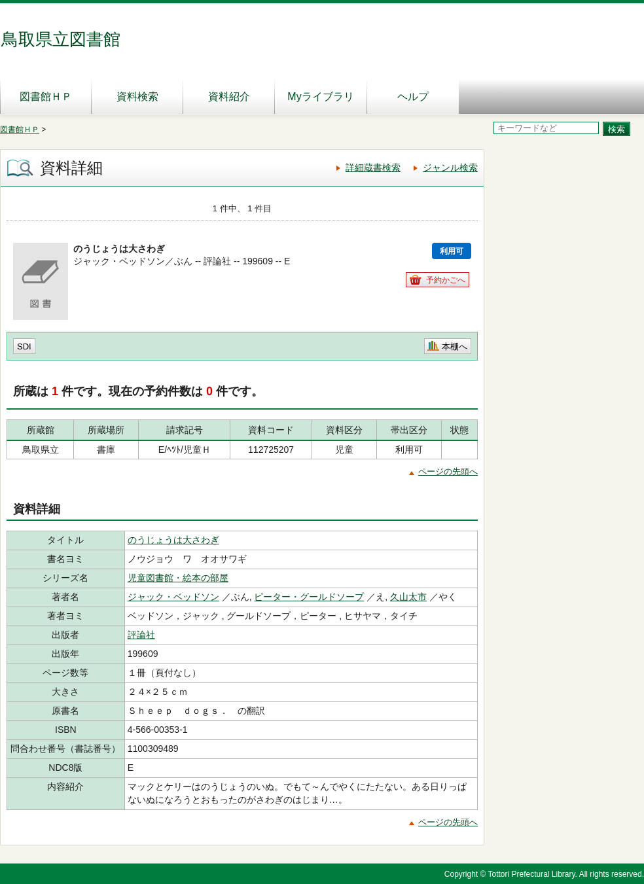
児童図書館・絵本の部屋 (178, 578)
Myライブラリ (320, 96)
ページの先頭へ (448, 471)
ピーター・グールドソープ (309, 597)
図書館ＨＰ (46, 96)
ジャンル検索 (450, 167)
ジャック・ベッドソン (173, 597)
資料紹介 (229, 96)
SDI (24, 346)
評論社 (141, 634)
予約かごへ (445, 280)
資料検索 (137, 96)
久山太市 (408, 597)
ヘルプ (413, 96)
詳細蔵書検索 (373, 167)
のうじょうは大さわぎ (173, 540)
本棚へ (454, 346)
